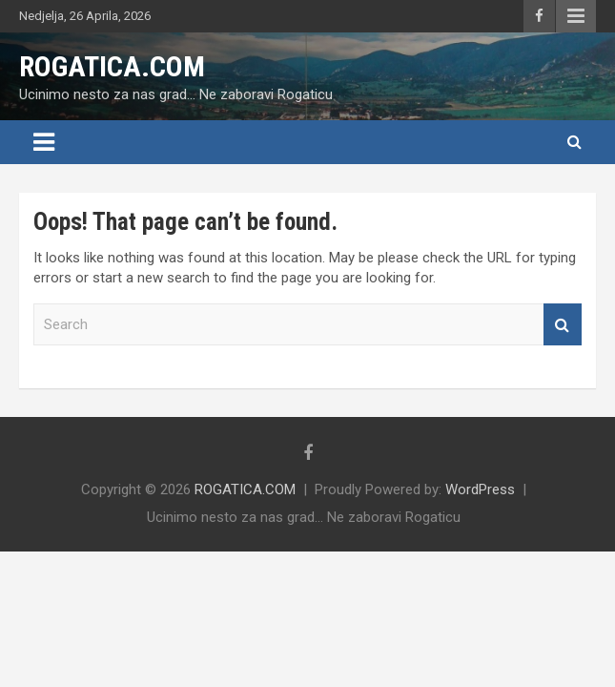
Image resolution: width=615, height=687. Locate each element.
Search (562, 324)
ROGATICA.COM (112, 66)
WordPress (480, 489)
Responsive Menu (576, 16)
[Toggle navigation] (44, 142)
